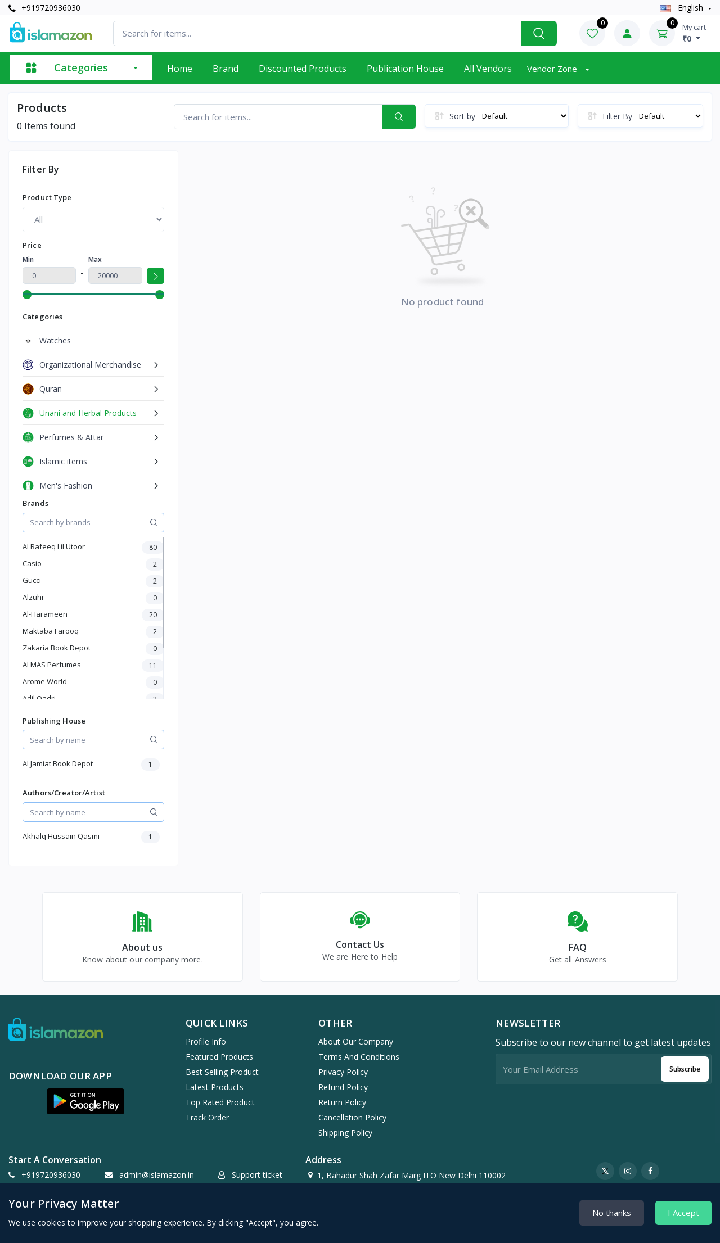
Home (179, 68)
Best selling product (222, 1071)
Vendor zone (553, 68)
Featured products (219, 1056)
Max (95, 259)
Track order (207, 1117)
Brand (225, 68)
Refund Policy (343, 1087)
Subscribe (684, 1069)
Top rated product (220, 1102)
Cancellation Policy (352, 1117)
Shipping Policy (345, 1132)
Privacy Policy (343, 1071)
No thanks (611, 1212)
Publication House (405, 68)
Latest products (215, 1087)
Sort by (462, 116)
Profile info (206, 1041)
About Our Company (355, 1041)
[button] (85, 1101)
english (682, 7)
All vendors (488, 68)
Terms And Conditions (358, 1056)
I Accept (683, 1212)
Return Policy (342, 1102)
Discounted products (302, 68)
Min (28, 259)
